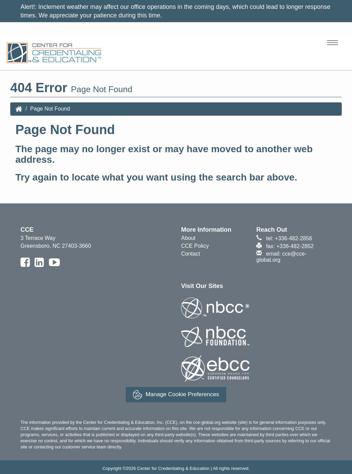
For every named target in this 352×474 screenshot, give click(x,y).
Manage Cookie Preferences (176, 394)
